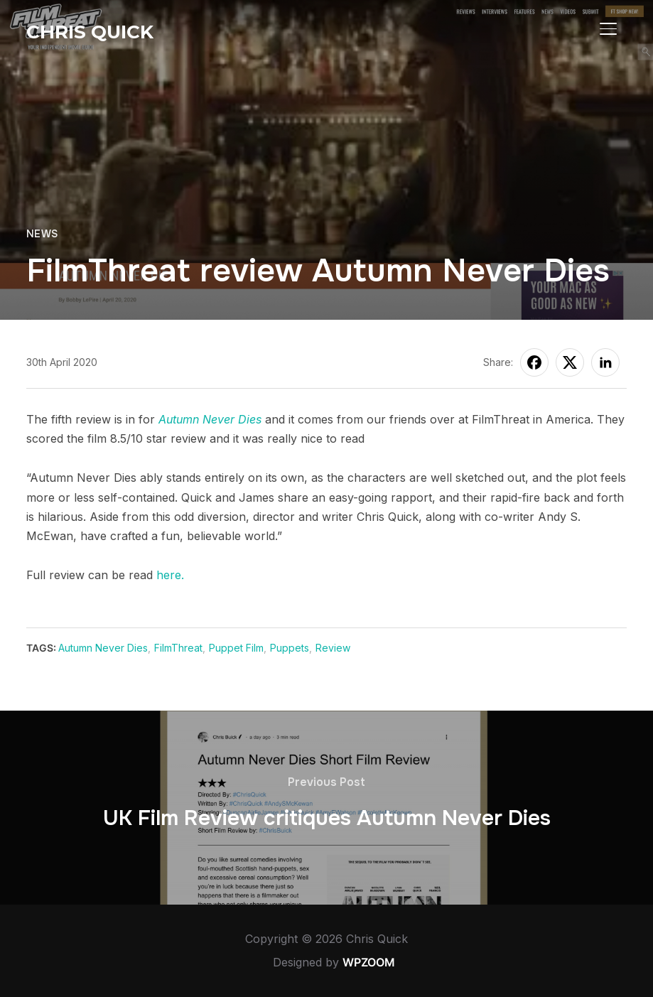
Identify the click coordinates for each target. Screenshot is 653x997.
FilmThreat (178, 648)
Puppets (289, 648)
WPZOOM (368, 962)
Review (332, 648)
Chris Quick (89, 32)
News (42, 233)
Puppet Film (236, 648)
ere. (173, 575)
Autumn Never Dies (209, 419)
